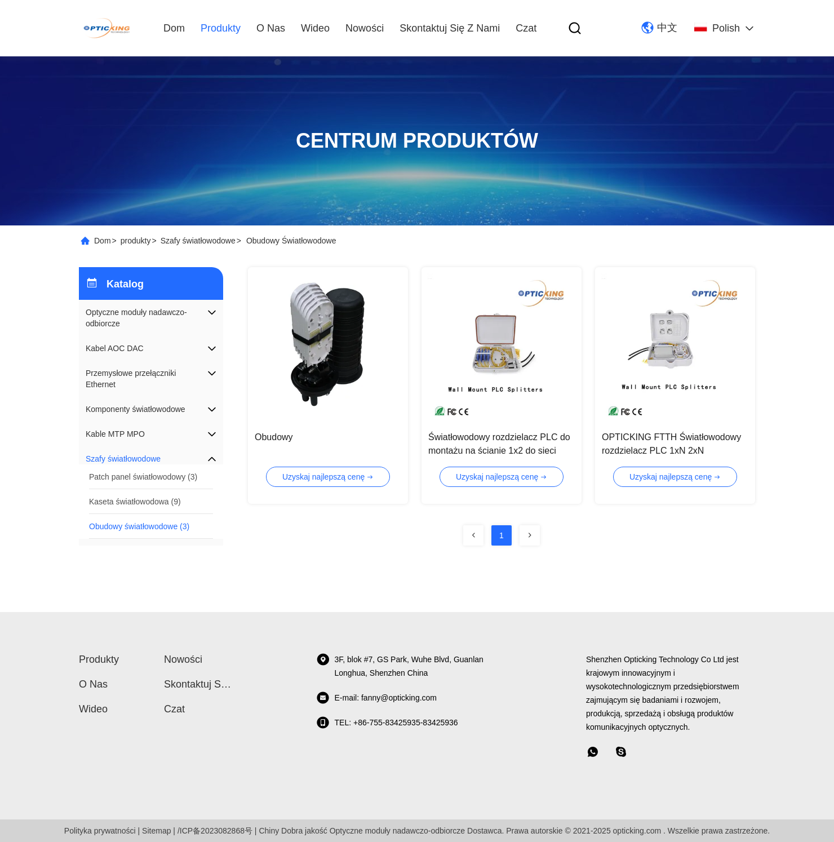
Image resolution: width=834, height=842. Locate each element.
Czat (526, 28)
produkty (221, 28)
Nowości (364, 28)
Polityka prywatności (100, 830)
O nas (270, 28)
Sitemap (156, 830)
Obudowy (274, 437)
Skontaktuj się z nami (450, 28)
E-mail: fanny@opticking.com (376, 697)
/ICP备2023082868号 (215, 830)
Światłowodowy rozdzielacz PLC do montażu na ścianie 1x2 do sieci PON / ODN (499, 450)
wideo (315, 28)
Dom (174, 28)
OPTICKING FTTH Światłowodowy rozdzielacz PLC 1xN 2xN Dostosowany (671, 450)
